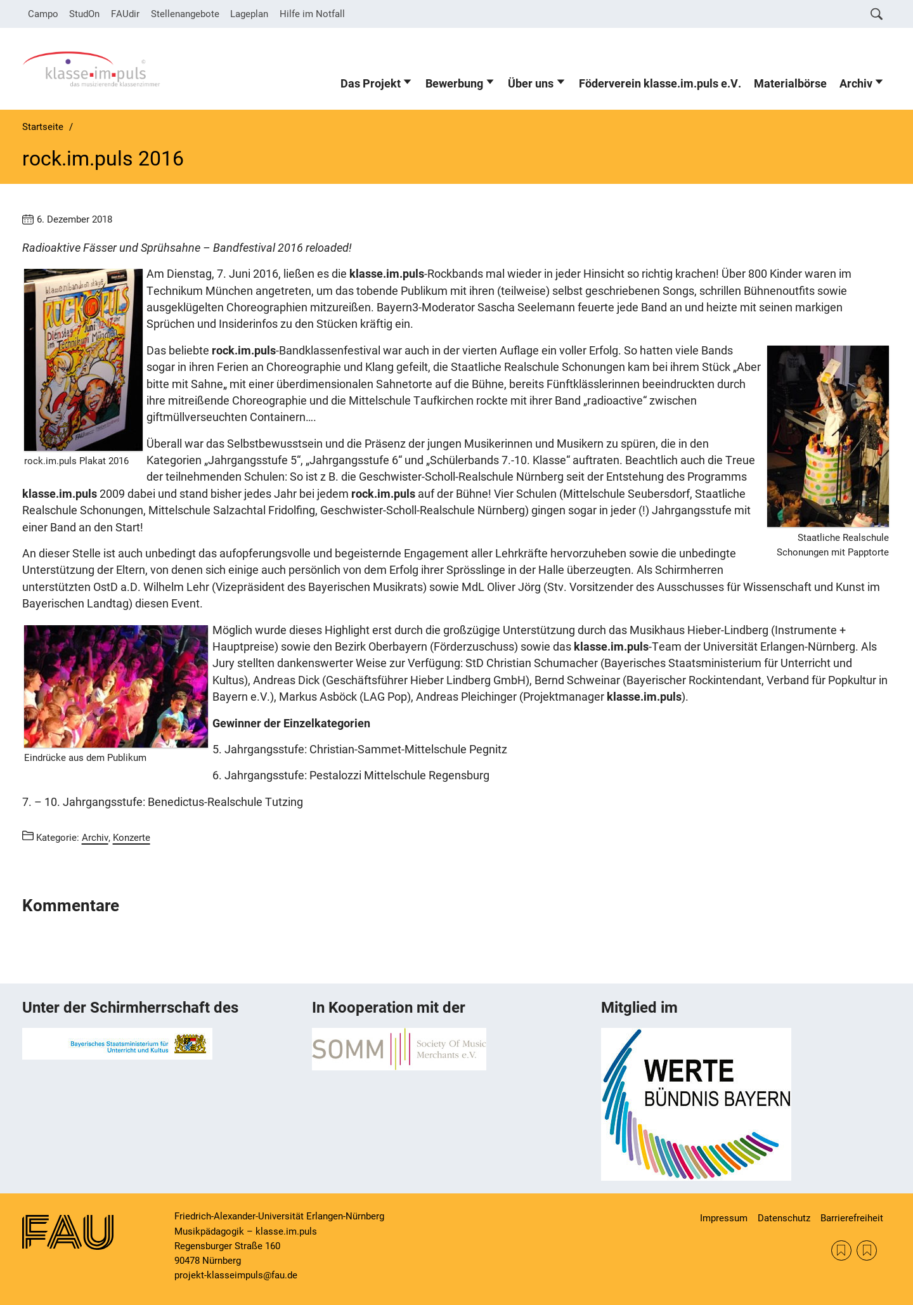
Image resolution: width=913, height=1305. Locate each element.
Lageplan (249, 14)
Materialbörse (790, 83)
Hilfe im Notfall (312, 14)
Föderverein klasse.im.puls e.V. (660, 83)
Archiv (855, 83)
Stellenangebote (185, 14)
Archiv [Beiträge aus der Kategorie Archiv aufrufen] (95, 837)
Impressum (724, 1218)
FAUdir (125, 14)
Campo (43, 14)
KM (867, 1250)
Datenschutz (784, 1218)
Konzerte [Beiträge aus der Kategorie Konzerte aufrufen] (131, 837)
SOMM (841, 1250)
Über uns (531, 83)
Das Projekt (370, 83)
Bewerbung (454, 83)
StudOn (84, 14)
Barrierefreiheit (851, 1218)
